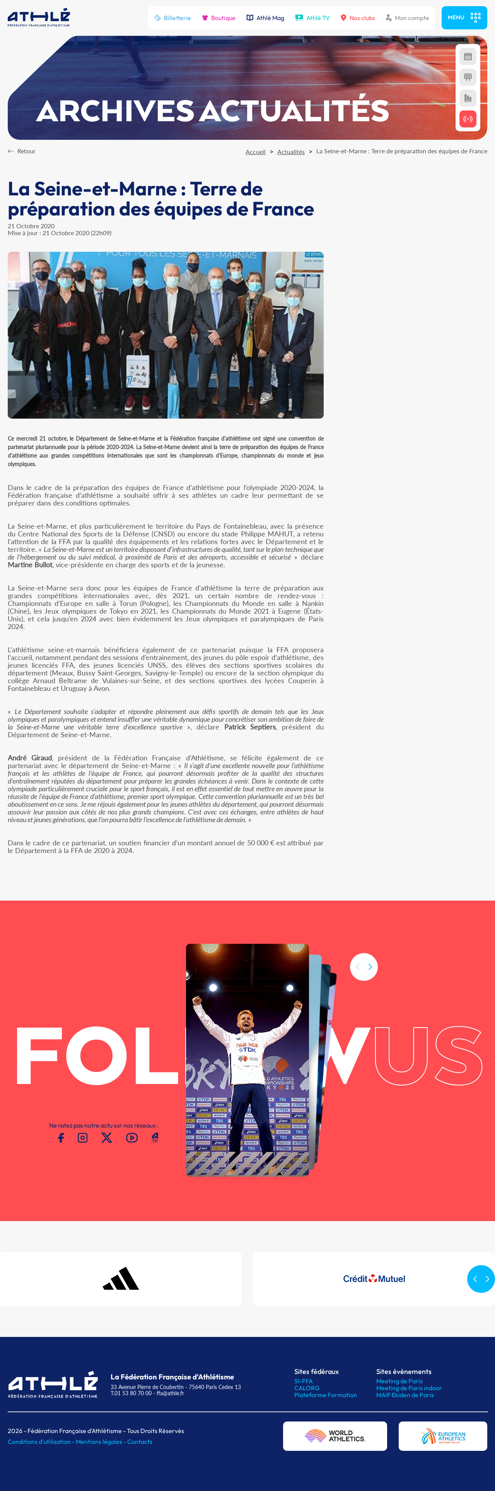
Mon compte (407, 17)
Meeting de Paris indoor (409, 1388)
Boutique (219, 17)
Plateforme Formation (325, 1395)
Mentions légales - (101, 1441)
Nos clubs (358, 17)
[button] (370, 980)
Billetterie (172, 17)
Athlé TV (312, 17)
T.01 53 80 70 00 (131, 1393)
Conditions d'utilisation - (42, 1441)
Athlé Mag (265, 17)
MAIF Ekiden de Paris (405, 1395)
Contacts (139, 1441)
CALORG (306, 1388)
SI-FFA (303, 1381)
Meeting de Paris (399, 1381)
